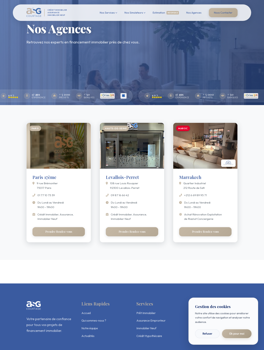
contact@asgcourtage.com (213, 320)
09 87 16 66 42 (120, 195)
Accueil (86, 313)
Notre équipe (89, 328)
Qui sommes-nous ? (93, 320)
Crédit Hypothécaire (149, 336)
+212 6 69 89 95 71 (195, 195)
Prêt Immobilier (146, 313)
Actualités (87, 336)
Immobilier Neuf (146, 328)
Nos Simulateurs (134, 12)
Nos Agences (193, 12)
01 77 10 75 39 (46, 195)
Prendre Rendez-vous (58, 231)
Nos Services (108, 12)
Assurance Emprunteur (151, 320)
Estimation (166, 12)
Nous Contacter (223, 12)
